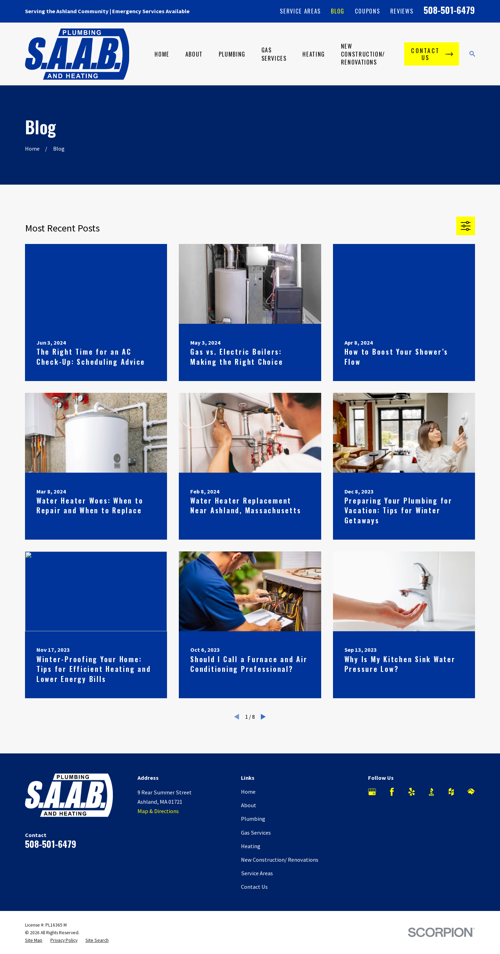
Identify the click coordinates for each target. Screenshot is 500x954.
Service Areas (300, 11)
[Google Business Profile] (372, 792)
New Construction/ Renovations (279, 859)
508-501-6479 (449, 9)
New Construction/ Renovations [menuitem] (363, 54)
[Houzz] (451, 792)
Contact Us (254, 886)
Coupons (367, 11)
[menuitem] (33, 940)
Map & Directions (158, 811)
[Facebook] (392, 792)
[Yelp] (412, 792)
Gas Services (256, 832)
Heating (250, 846)
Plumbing (253, 818)
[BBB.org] (431, 792)
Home (248, 791)
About (248, 805)
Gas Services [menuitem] (274, 53)
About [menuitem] (194, 54)
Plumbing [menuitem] (232, 54)
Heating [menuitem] (313, 54)
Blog (337, 11)
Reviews (402, 11)
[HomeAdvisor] (471, 792)
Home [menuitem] (162, 54)
